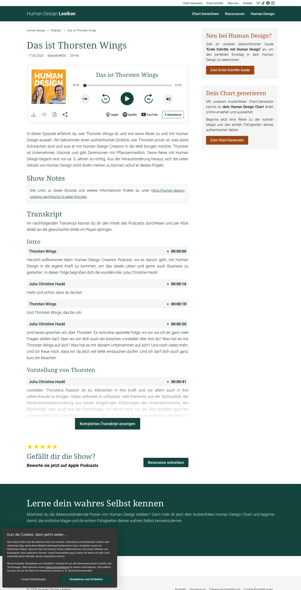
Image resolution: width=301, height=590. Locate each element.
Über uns (233, 3)
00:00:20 (107, 324)
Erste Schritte (215, 3)
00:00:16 (107, 284)
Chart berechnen (205, 14)
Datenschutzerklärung (57, 567)
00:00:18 (107, 304)
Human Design (51, 13)
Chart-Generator (192, 3)
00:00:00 (107, 251)
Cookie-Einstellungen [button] (33, 579)
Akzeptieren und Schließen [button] (86, 579)
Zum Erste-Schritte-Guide (230, 70)
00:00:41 (107, 382)
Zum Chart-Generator (227, 140)
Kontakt (247, 3)
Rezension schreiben (166, 462)
